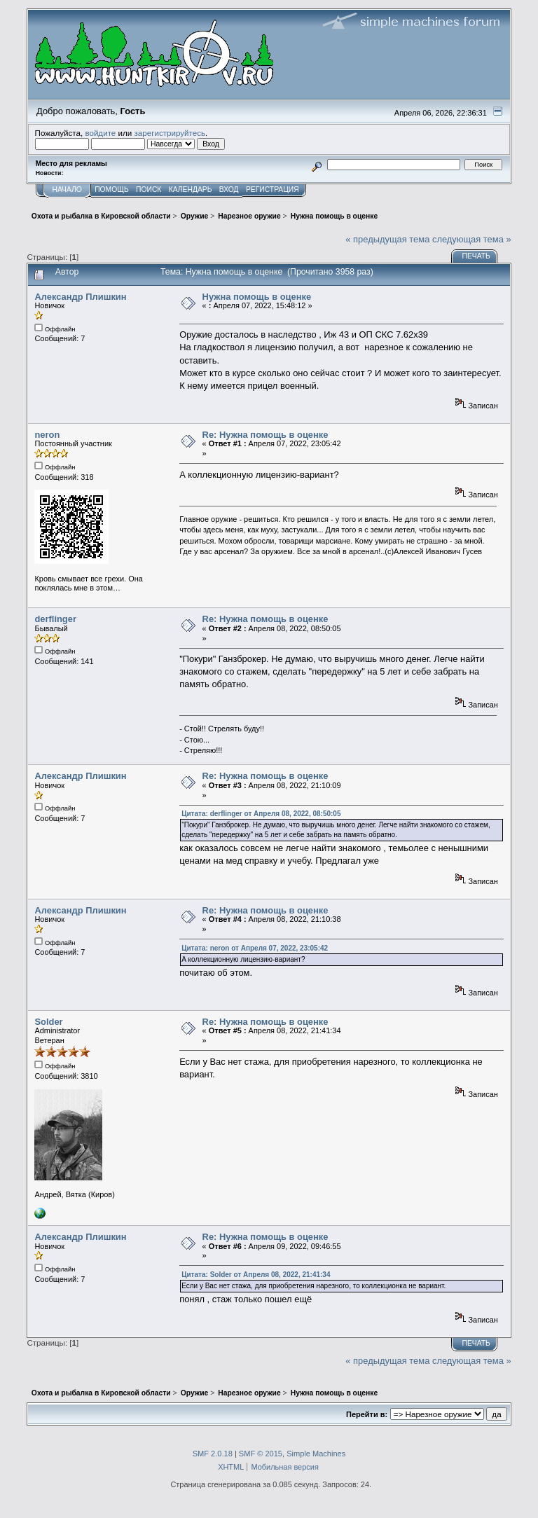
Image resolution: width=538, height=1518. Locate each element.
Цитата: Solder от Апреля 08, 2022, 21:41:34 (255, 1274)
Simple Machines (316, 1453)
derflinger (55, 619)
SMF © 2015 (260, 1453)
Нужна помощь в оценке (257, 296)
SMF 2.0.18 (213, 1453)
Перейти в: (366, 1414)
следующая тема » (471, 239)
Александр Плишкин (80, 296)
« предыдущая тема (387, 239)
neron (47, 434)
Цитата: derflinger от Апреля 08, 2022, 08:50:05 (260, 813)
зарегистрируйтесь (169, 132)
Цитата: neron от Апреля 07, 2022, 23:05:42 (254, 948)
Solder (48, 1021)
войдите (100, 132)
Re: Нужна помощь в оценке (265, 434)
